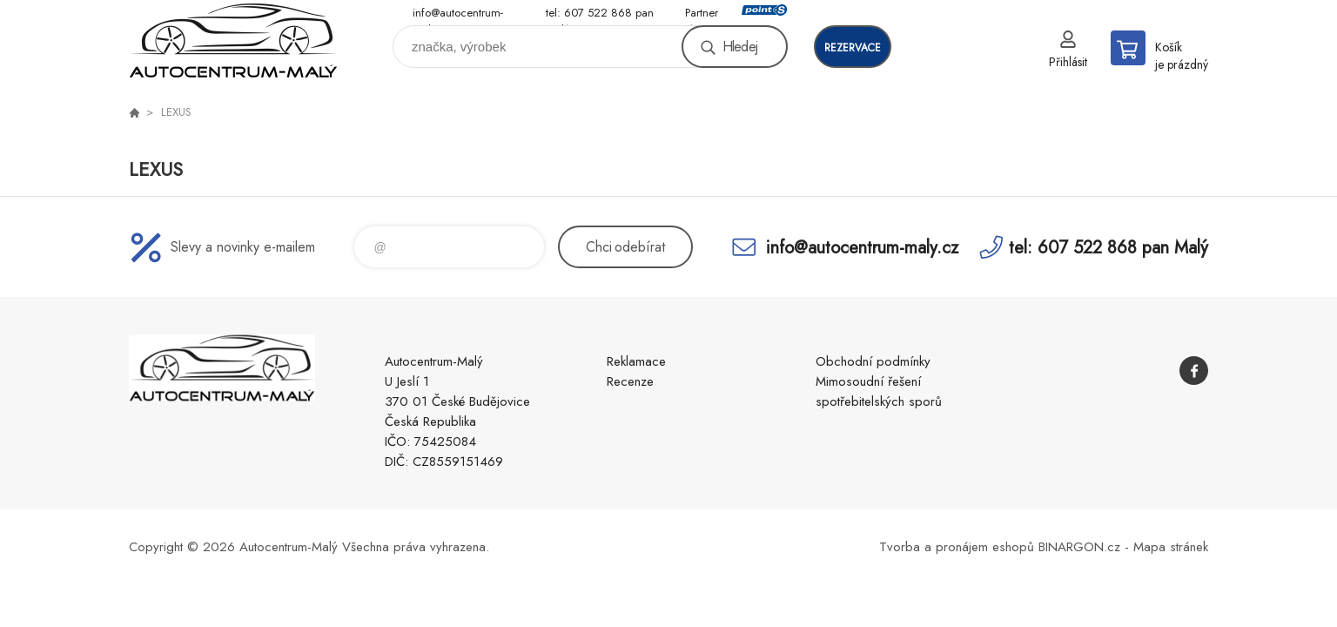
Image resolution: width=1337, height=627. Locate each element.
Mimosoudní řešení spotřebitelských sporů (879, 391)
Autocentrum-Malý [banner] (233, 40)
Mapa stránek (1170, 546)
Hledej (739, 47)
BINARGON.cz (1079, 546)
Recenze (630, 381)
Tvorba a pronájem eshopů (956, 546)
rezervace (852, 48)
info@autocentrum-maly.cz (458, 13)
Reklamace (636, 361)
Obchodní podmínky (873, 361)
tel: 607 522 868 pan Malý (600, 13)
